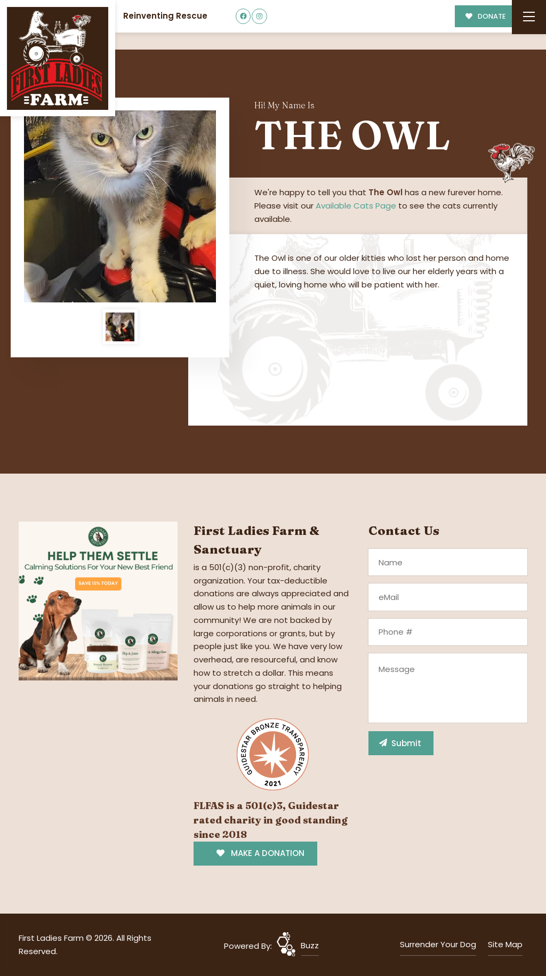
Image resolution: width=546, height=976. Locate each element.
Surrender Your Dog (438, 944)
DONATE (485, 16)
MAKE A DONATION (260, 853)
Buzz (310, 945)
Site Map (505, 944)
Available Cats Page (356, 205)
